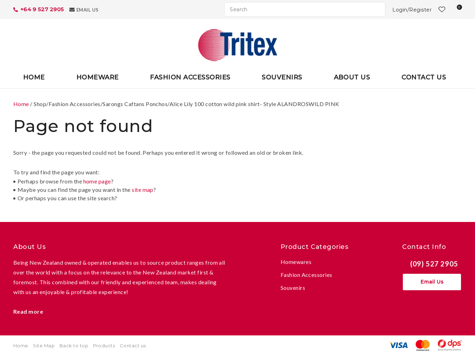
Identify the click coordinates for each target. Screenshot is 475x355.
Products (104, 345)
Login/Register (412, 10)
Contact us (133, 345)
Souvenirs (282, 77)
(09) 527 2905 (434, 263)
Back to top (74, 345)
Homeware (97, 77)
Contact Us (423, 77)
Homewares (296, 261)
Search (377, 9)
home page (97, 181)
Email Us (87, 10)
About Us (352, 77)
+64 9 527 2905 (42, 9)
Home (34, 77)
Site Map (44, 345)
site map (142, 189)
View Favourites (441, 9)
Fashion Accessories (190, 77)
